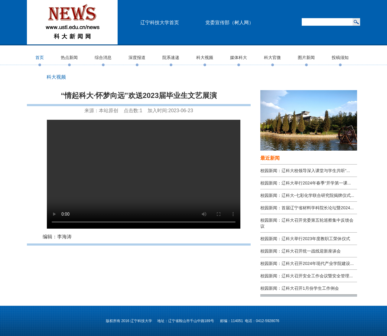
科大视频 (204, 57)
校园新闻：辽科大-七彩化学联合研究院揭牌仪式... (307, 195)
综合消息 (103, 57)
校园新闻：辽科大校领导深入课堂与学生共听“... (305, 170)
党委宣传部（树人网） (229, 22)
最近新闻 (270, 158)
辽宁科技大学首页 (159, 22)
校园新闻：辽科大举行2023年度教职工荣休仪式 (305, 238)
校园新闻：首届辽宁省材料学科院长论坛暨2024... (307, 207)
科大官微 (272, 57)
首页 (39, 57)
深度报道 (136, 57)
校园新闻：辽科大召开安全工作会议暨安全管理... (306, 275)
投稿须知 (340, 57)
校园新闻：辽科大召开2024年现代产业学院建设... (307, 263)
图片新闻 (306, 57)
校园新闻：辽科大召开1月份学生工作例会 (299, 288)
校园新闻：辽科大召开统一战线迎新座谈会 (300, 251)
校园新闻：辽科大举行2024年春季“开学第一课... (305, 183)
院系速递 (170, 57)
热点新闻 (69, 57)
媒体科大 (238, 57)
